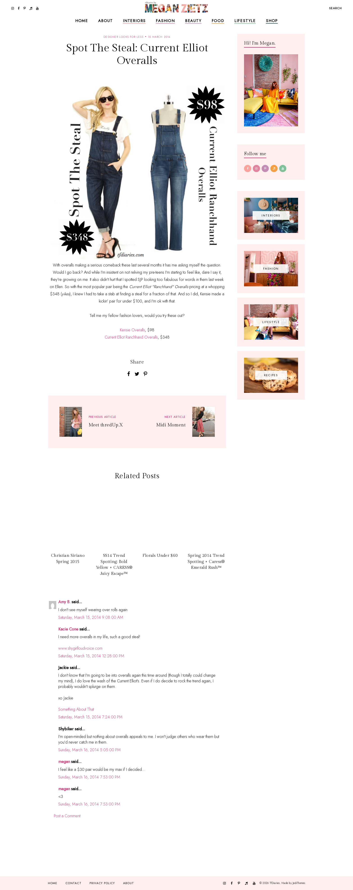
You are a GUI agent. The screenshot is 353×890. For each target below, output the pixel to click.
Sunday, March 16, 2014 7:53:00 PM (89, 777)
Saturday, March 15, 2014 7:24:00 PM (90, 717)
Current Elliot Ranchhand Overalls (131, 337)
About (105, 20)
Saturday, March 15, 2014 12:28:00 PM (91, 656)
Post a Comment (67, 816)
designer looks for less (123, 37)
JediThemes (299, 883)
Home (81, 20)
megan (64, 762)
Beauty (193, 20)
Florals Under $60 (160, 555)
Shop (272, 20)
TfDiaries (275, 883)
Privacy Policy (102, 883)
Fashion (165, 20)
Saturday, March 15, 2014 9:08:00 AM (90, 617)
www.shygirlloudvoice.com (80, 648)
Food (218, 20)
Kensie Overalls (132, 330)
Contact (73, 883)
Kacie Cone (68, 629)
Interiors (134, 20)
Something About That (76, 709)
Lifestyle (245, 20)
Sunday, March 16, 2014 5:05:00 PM (89, 750)
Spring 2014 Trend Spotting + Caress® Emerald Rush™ (206, 561)
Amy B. (64, 602)
